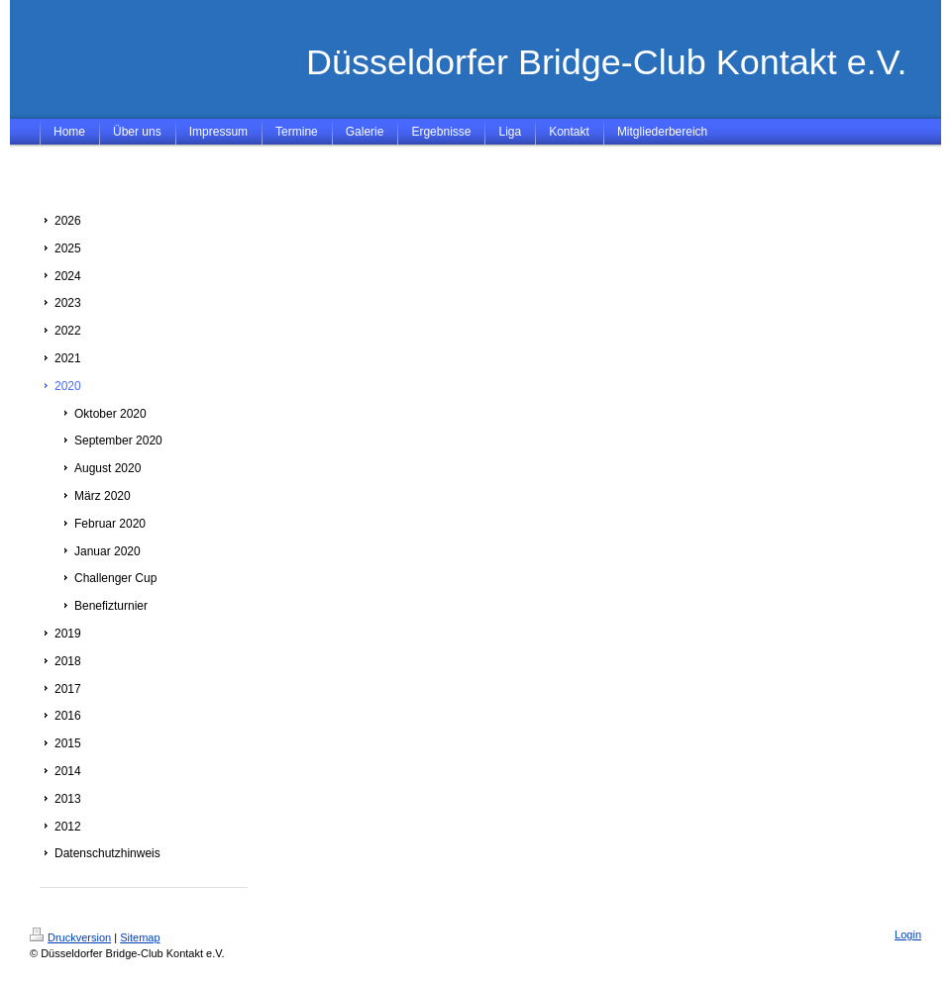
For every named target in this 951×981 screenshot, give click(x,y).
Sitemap (139, 937)
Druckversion (70, 937)
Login (908, 934)
